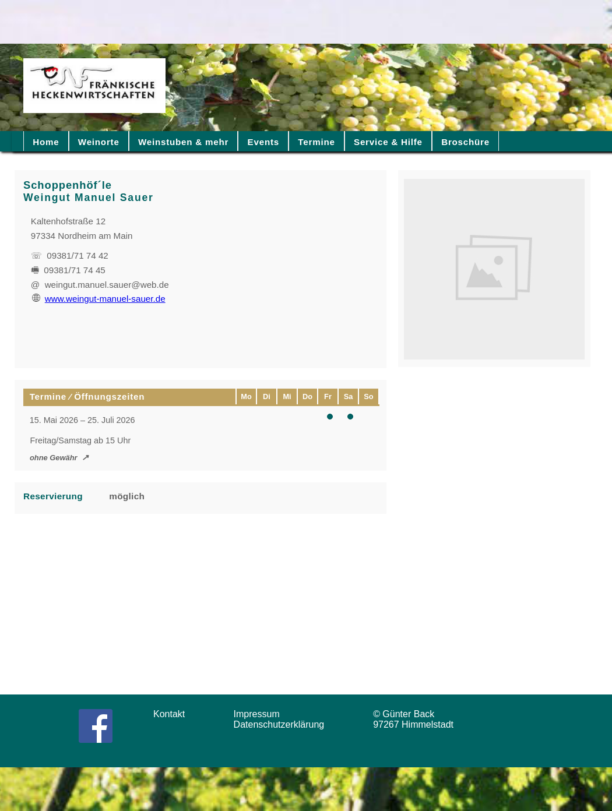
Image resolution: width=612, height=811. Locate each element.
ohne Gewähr (54, 457)
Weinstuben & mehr (183, 142)
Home (46, 142)
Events (263, 142)
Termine (316, 142)
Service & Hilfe (388, 142)
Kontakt (173, 714)
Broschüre (465, 142)
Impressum (260, 714)
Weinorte (98, 142)
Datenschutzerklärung (282, 724)
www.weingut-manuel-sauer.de (99, 299)
